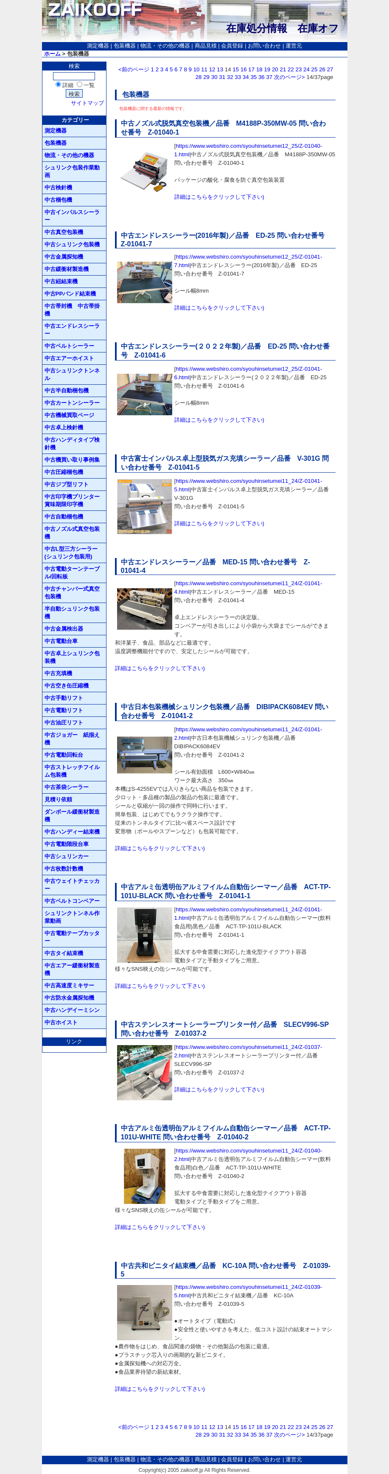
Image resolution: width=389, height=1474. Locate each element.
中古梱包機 (58, 200)
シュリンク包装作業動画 (72, 171)
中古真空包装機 (64, 232)
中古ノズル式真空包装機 (72, 533)
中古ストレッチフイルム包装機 (72, 771)
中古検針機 (58, 187)
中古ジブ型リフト (67, 484)
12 (212, 69)
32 (230, 77)
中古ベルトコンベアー (72, 901)
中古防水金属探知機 (69, 998)
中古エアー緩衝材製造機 (72, 969)
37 (269, 77)
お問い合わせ (264, 45)
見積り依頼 (58, 799)
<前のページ (133, 69)
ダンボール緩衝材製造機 (72, 816)
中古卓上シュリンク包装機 (72, 657)
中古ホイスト (61, 1022)
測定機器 (98, 45)
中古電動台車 (61, 641)
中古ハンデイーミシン (72, 1010)
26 (322, 69)
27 (330, 69)
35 (253, 77)
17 (251, 69)
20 (275, 69)
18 (259, 69)
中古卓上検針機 (64, 427)
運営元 (293, 45)
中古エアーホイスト (69, 358)
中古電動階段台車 (67, 844)
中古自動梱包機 (64, 516)
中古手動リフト (64, 698)
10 (196, 69)
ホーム (52, 54)
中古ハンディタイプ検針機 (72, 444)
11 (204, 69)
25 (314, 69)
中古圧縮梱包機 (64, 472)
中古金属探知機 (64, 257)
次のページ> (289, 77)
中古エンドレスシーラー (72, 330)
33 (238, 77)
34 (246, 77)
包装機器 (125, 45)
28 (199, 77)
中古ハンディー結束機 (72, 832)
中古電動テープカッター (72, 937)
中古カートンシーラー (72, 403)
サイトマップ (87, 103)
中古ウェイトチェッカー (72, 885)
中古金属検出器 (64, 629)
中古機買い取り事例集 (72, 460)
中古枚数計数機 (64, 868)
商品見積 (206, 45)
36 (261, 77)
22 (291, 69)
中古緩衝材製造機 (67, 269)
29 (206, 77)
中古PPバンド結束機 (70, 293)
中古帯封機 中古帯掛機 (72, 310)
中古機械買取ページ (69, 415)
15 (235, 69)
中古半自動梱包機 (67, 390)
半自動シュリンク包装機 (72, 613)
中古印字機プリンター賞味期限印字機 (72, 500)
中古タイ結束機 (64, 953)
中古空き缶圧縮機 (67, 685)
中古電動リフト (64, 710)
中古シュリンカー (67, 856)
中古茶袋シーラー (67, 787)
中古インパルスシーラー (72, 216)
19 (267, 69)
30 (214, 77)
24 (306, 69)
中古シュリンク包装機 (72, 244)
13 (220, 69)
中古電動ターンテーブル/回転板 (72, 573)
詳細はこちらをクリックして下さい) (219, 197)
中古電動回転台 (64, 755)
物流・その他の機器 (165, 45)
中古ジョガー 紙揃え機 (72, 739)
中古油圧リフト (64, 722)
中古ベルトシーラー (69, 346)
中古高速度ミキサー (69, 985)
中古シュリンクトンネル (72, 374)
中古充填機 (58, 673)
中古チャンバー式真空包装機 (72, 593)
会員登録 (232, 45)
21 (283, 69)
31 (222, 77)
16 (244, 69)
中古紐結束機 (61, 281)
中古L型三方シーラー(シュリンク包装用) (71, 553)
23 (299, 69)
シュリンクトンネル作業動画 (72, 917)
